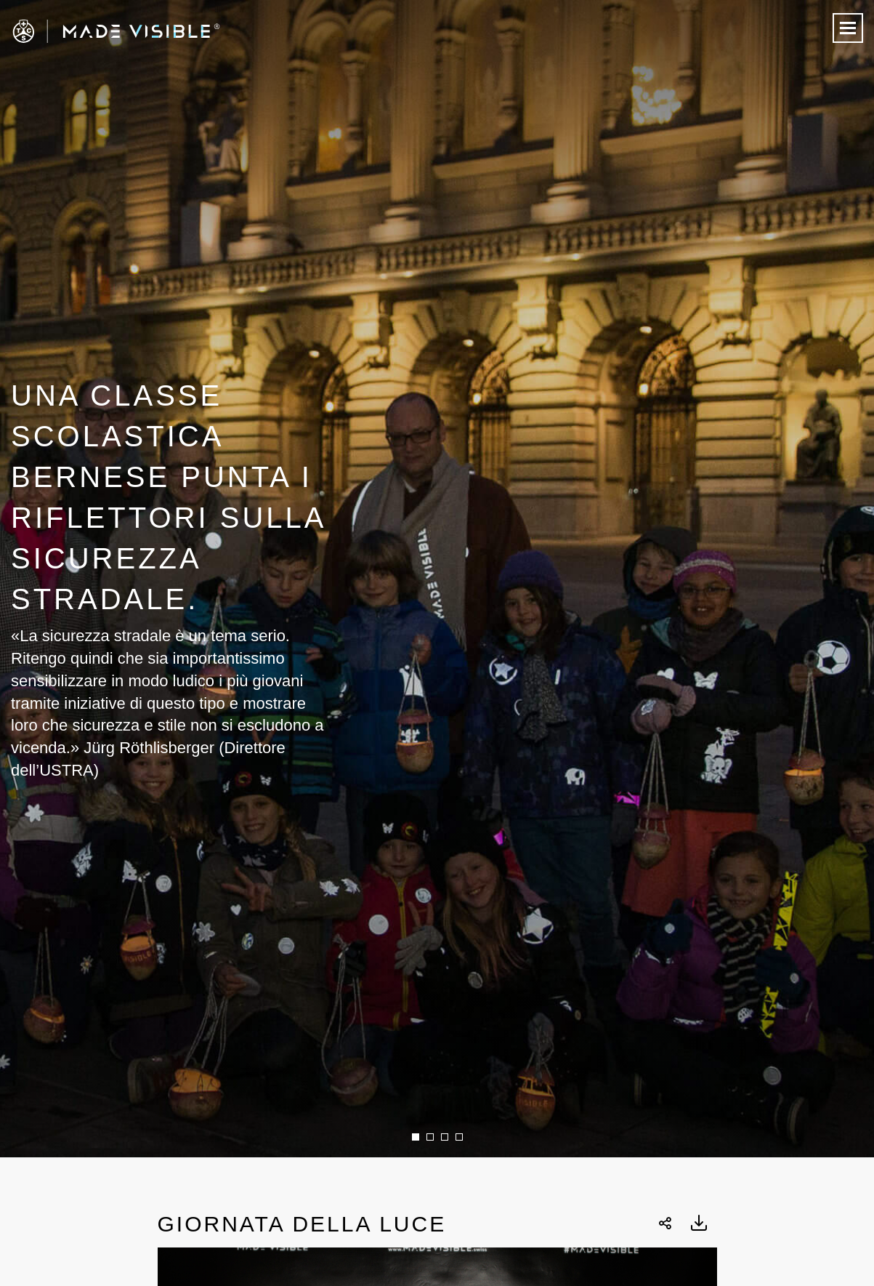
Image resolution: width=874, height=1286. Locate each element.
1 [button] (415, 1137)
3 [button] (444, 1137)
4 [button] (459, 1137)
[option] (437, 578)
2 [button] (430, 1137)
